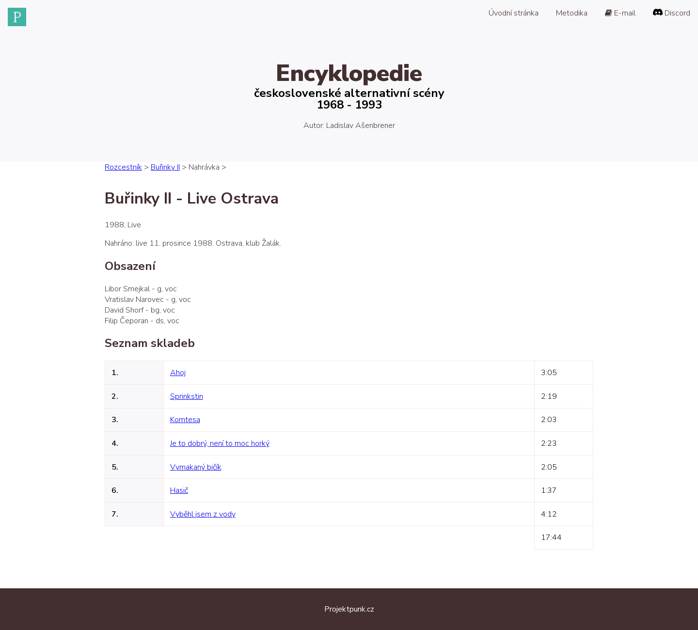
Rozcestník (123, 167)
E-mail (620, 13)
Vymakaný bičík (196, 467)
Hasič (179, 490)
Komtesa (185, 419)
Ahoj (178, 372)
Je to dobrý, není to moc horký (220, 443)
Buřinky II (165, 167)
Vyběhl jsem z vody (203, 514)
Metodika (571, 13)
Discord (671, 13)
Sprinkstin (186, 396)
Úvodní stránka (514, 13)
